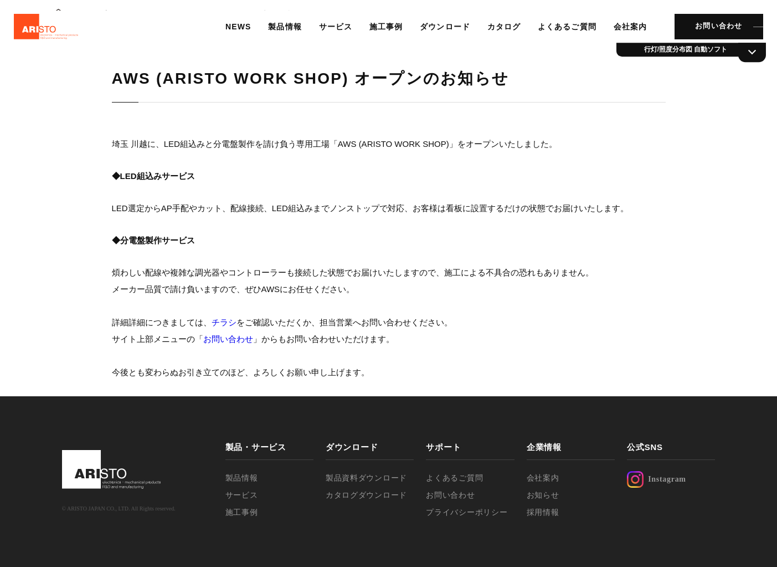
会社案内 (621, 36)
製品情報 (279, 36)
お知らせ (543, 495)
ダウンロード (438, 36)
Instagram (656, 479)
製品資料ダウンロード (366, 477)
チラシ (224, 322)
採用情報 (543, 512)
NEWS (233, 36)
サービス (329, 36)
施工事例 (379, 36)
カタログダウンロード (366, 495)
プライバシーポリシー (466, 512)
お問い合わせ (709, 36)
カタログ (496, 36)
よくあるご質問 (558, 36)
